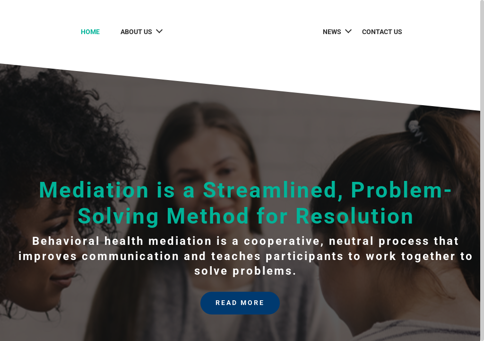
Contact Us (388, 32)
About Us (131, 32)
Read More (240, 304)
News (337, 32)
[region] (242, 170)
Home (84, 32)
